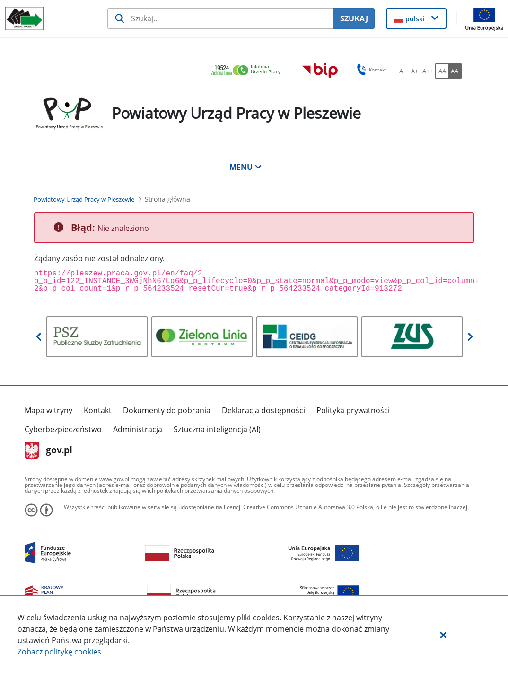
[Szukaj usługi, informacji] (220, 18)
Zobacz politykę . (60, 651)
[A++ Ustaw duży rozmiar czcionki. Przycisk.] (427, 71)
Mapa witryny (48, 410)
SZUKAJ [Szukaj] (354, 18)
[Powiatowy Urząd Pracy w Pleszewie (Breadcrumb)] (84, 199)
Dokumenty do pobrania (166, 410)
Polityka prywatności (353, 410)
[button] (443, 634)
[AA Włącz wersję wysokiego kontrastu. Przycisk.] (455, 71)
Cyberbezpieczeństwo (63, 429)
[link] (248, 70)
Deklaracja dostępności (263, 410)
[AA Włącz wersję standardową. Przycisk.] (441, 71)
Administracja (137, 429)
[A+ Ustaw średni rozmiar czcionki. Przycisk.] (414, 71)
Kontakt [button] (370, 69)
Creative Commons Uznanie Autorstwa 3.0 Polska (308, 507)
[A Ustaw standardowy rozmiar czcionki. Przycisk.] (401, 71)
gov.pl (48, 450)
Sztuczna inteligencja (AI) (217, 429)
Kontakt (98, 410)
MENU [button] (245, 167)
